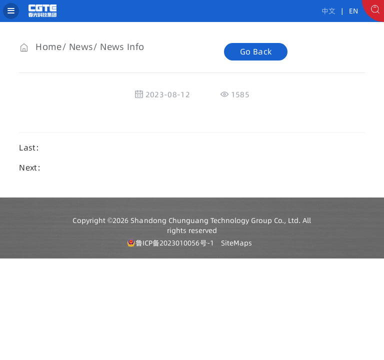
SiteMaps (236, 243)
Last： (31, 147)
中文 (329, 11)
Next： (32, 167)
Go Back (256, 51)
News (81, 46)
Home (49, 46)
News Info (122, 46)
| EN (348, 11)
